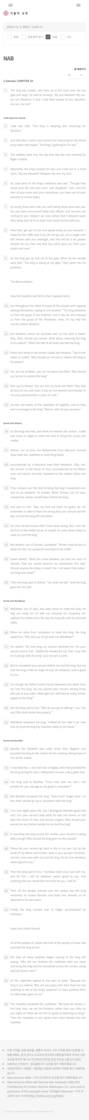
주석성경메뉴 (10, 5)
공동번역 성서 (35, 37)
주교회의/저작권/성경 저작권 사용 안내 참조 (56, 1059)
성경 (15, 37)
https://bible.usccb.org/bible (46, 1096)
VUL (69, 37)
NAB (54, 37)
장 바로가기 (80, 69)
